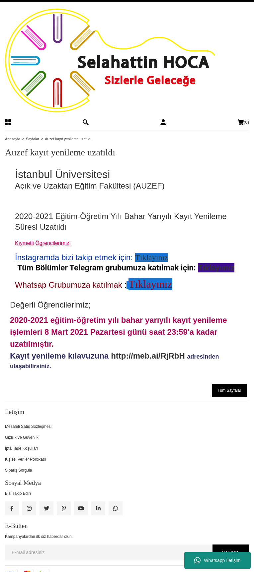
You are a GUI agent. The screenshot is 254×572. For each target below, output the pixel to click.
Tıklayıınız (216, 267)
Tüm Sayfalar (229, 390)
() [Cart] (243, 122)
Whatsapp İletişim (217, 560)
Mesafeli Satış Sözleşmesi (28, 426)
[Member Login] (163, 122)
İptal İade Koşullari (21, 448)
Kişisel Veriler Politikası (25, 459)
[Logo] (127, 60)
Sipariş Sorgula (18, 470)
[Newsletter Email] (127, 552)
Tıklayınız (151, 257)
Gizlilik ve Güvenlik (22, 437)
